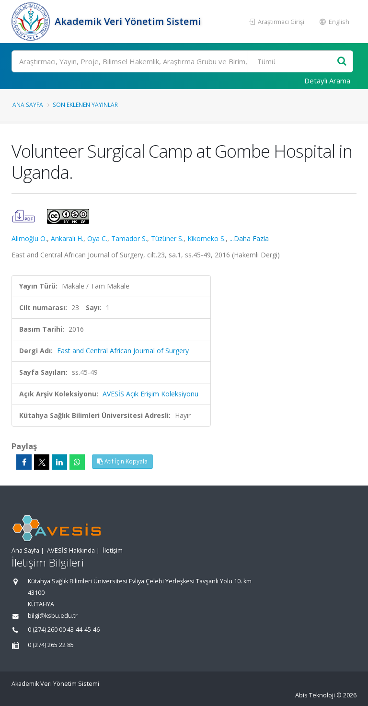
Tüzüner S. (167, 238)
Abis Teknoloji (315, 695)
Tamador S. (129, 238)
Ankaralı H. (67, 238)
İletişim (113, 550)
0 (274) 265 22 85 (51, 645)
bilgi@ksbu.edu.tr (53, 616)
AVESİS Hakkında (71, 550)
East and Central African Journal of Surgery (123, 350)
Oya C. (97, 238)
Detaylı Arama (327, 80)
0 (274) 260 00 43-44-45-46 (64, 629)
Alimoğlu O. (29, 238)
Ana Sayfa (27, 104)
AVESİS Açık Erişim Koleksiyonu (150, 393)
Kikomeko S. (206, 238)
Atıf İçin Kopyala (122, 461)
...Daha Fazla (249, 238)
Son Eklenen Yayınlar (85, 104)
